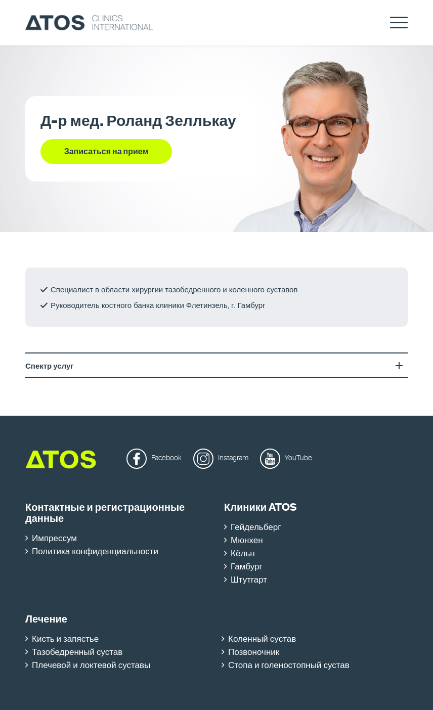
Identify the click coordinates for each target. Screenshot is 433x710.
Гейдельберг (256, 527)
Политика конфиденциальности (95, 552)
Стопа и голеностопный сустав (289, 665)
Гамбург (247, 567)
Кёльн (243, 554)
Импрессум (54, 539)
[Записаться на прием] (106, 151)
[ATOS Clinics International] (89, 23)
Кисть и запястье (65, 639)
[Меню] (394, 23)
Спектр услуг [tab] (216, 366)
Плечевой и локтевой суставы (91, 665)
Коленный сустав (262, 639)
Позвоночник (253, 652)
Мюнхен (247, 541)
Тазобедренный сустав (77, 652)
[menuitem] (394, 23)
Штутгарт (249, 580)
